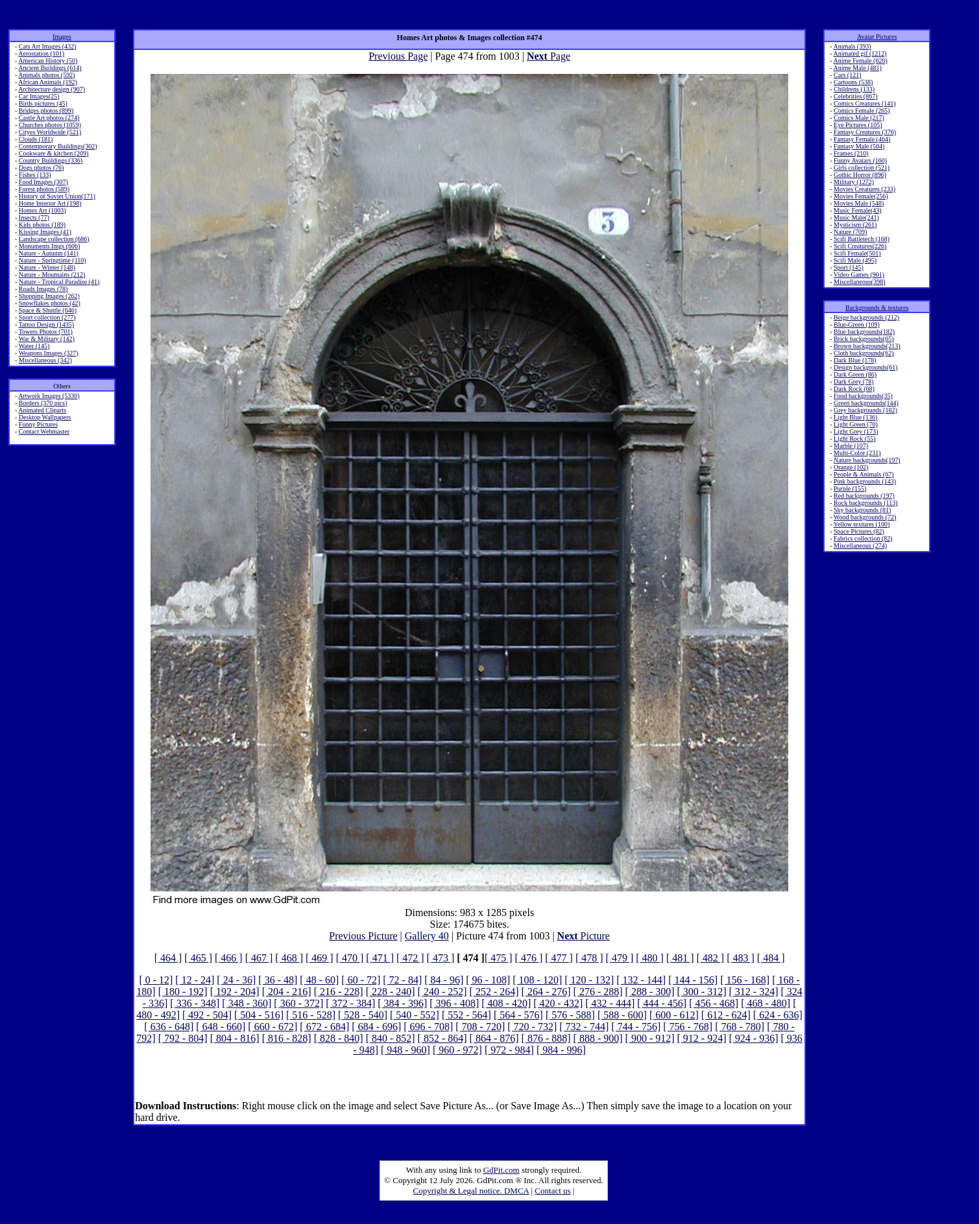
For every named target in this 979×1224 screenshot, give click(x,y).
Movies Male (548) (859, 203)
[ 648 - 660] (220, 1026)
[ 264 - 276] (546, 991)
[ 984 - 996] (561, 1049)
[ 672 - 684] (324, 1026)
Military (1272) (854, 181)
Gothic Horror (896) (860, 174)
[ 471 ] (380, 957)
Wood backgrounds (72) (865, 517)
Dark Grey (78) (854, 381)
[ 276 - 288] (598, 991)
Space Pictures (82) (859, 531)
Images (62, 36)
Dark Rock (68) (854, 388)
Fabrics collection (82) (863, 538)
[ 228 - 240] (390, 991)
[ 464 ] (168, 957)
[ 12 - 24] (194, 979)
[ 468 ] (289, 957)
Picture (583, 935)
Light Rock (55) (854, 438)
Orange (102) (851, 467)
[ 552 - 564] (466, 1014)
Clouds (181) (36, 139)
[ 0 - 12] (156, 979)
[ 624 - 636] (778, 1014)
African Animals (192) (47, 82)
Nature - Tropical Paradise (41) (59, 281)
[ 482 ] (711, 957)
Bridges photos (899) (46, 110)
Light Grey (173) (856, 431)
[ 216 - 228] (338, 991)
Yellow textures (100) (862, 524)
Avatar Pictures (877, 36)
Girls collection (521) (861, 167)
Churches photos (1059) (50, 124)
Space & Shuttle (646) (48, 310)
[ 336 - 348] (194, 1003)
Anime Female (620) (860, 60)
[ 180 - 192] (183, 991)
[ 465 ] (198, 957)
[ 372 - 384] (350, 1003)
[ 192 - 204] (235, 991)
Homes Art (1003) (42, 210)
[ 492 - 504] (207, 1014)
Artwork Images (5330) (48, 395)
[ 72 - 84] (402, 979)
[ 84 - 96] (443, 979)
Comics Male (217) (859, 117)
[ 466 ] (229, 957)
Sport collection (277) (47, 317)
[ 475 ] (499, 957)
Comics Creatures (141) (865, 103)
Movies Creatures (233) (864, 189)
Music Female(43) (858, 210)
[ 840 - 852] (390, 1038)
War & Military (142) (47, 338)
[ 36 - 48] (277, 979)
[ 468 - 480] (765, 1003)
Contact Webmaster (44, 431)
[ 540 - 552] (414, 1014)
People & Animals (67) (864, 474)
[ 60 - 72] (360, 979)
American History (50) (47, 60)
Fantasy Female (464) (862, 139)
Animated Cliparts (42, 410)
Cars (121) (848, 74)
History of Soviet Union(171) (57, 196)
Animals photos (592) (46, 74)
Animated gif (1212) (859, 53)
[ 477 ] (559, 957)
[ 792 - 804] (183, 1038)
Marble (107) (851, 445)
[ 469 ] (319, 957)
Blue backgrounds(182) (864, 331)
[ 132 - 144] (641, 979)
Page (548, 56)
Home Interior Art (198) (50, 203)
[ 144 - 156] (693, 979)
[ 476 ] (529, 957)
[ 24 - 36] (236, 979)
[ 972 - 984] (509, 1049)
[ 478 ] (589, 957)
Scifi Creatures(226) (860, 246)
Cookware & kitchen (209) (53, 153)
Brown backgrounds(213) (867, 345)
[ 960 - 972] (457, 1049)
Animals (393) (852, 46)
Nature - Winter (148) (47, 267)
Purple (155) (850, 488)
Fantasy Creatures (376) (865, 131)
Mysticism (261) (855, 224)
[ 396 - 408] (454, 1003)
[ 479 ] (620, 957)
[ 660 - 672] (272, 1026)
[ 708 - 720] (480, 1026)
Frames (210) (851, 153)
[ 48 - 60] (319, 979)
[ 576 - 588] (570, 1014)
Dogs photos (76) (41, 167)
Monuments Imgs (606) (49, 246)
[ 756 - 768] (687, 1026)
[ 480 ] (650, 957)
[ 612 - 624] (726, 1014)
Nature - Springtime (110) (52, 260)
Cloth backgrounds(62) (864, 353)
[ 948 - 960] (405, 1049)
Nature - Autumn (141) (49, 253)
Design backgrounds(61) (866, 367)
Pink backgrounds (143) (865, 481)
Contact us (552, 1190)
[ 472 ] (410, 957)
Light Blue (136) (855, 417)
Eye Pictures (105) (858, 124)
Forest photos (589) (44, 189)
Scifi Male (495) (855, 260)
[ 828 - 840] (338, 1038)
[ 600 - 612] (674, 1014)
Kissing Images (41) (45, 231)
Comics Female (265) (862, 110)
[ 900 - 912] (650, 1038)
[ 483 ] (741, 957)
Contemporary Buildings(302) (58, 146)
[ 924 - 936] (754, 1038)
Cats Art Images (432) (48, 46)
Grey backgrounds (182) (865, 410)
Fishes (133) (35, 174)
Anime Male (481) (857, 67)
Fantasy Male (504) (859, 146)
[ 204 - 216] (286, 991)
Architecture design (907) (51, 89)
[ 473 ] (441, 957)
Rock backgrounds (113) (866, 502)
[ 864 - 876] (494, 1038)
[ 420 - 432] (558, 1003)
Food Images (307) (43, 181)
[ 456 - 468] (713, 1003)
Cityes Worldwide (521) (50, 131)
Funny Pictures (38, 424)
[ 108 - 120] (537, 979)
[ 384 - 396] (402, 1003)
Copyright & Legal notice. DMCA (471, 1190)
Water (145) (34, 345)
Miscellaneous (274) (860, 545)
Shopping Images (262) (49, 296)
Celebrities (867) (855, 96)
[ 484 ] (771, 957)
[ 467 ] (259, 957)
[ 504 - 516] (259, 1014)
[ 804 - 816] (235, 1038)
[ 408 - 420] (506, 1003)
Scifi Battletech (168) (861, 238)
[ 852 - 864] (442, 1038)
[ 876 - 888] (546, 1038)
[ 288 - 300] (650, 991)
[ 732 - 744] (584, 1026)
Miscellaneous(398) (859, 281)
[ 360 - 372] (298, 1003)
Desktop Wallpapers (45, 417)
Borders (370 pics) (43, 402)
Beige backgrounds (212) (866, 317)
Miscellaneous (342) (45, 360)
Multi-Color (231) (857, 452)
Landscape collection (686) (54, 238)
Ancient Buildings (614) (49, 67)
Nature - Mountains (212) (52, 274)
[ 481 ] (680, 957)
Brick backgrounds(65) (863, 338)
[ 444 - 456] (661, 1003)
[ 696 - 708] (428, 1026)
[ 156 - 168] (744, 979)
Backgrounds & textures (876, 307)
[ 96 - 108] (488, 979)
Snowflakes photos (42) (49, 303)
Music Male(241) (856, 217)
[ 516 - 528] (310, 1014)
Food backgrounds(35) (863, 395)
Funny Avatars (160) (860, 160)
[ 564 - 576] (518, 1014)
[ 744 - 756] (635, 1026)
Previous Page (398, 56)
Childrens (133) (854, 89)
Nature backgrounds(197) (867, 460)
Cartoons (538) (853, 82)
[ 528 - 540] (362, 1014)
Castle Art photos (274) (49, 117)
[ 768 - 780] (739, 1026)
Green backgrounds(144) (866, 402)
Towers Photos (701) (46, 331)
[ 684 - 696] (376, 1026)
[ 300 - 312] (702, 991)
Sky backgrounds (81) (862, 509)
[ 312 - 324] (754, 991)
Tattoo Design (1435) (46, 324)
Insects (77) (34, 217)
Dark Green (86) (855, 374)
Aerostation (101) (41, 53)
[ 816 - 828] (286, 1038)
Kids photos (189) (42, 224)
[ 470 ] (350, 957)
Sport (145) (849, 267)
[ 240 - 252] (442, 991)
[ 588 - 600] (622, 1014)
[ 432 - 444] (610, 1003)
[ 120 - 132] (589, 979)
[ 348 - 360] (246, 1003)
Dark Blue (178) (855, 360)
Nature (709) (850, 231)
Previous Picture (363, 935)
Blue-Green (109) (857, 324)
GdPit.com (501, 1170)
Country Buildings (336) (50, 160)
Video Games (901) (859, 274)
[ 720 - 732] (532, 1026)
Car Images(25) (39, 96)
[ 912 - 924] (702, 1038)
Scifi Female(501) (857, 253)
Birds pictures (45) (43, 103)
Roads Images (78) (43, 288)
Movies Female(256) (861, 196)
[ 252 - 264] (494, 991)
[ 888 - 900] (598, 1038)
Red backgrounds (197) (864, 495)
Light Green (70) (856, 424)
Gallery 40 (427, 935)
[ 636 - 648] (168, 1026)
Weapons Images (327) (49, 353)
